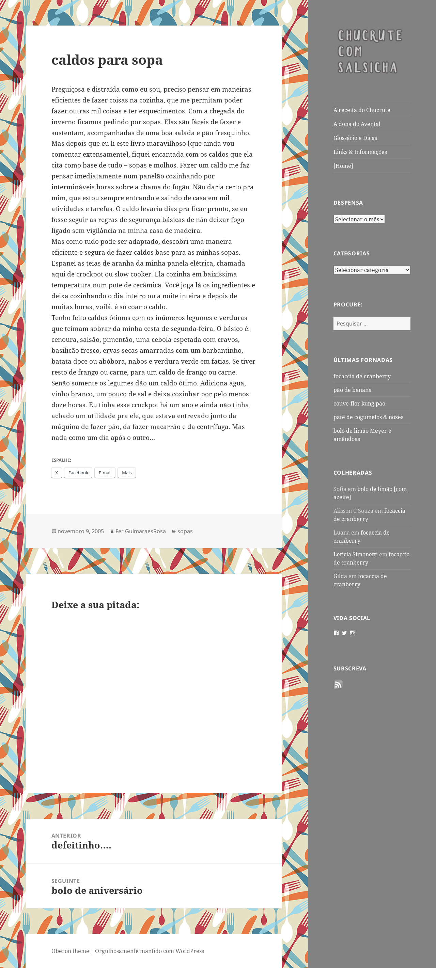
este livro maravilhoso (151, 143)
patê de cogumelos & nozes (368, 417)
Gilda (340, 576)
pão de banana (352, 390)
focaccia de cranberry (362, 376)
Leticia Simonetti (355, 554)
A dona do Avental (356, 124)
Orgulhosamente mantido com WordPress (149, 951)
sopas (185, 531)
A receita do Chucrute (361, 110)
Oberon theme (70, 951)
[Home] (343, 166)
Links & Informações (360, 152)
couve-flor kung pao (359, 403)
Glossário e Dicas (355, 138)
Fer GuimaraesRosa (140, 531)
